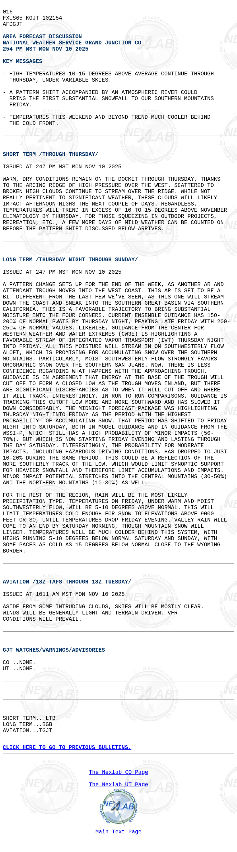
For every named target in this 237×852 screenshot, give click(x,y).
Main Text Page (118, 832)
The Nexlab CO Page (118, 772)
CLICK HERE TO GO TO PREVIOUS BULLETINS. (67, 748)
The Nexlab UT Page (118, 785)
